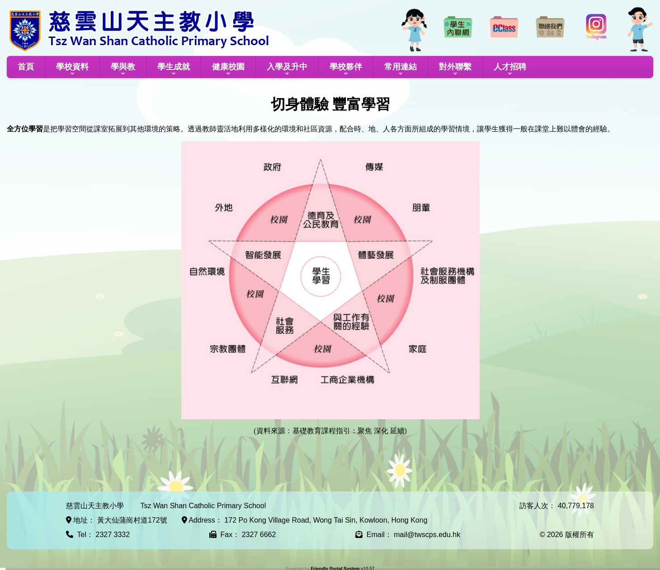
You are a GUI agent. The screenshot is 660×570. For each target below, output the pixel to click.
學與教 (123, 69)
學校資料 (72, 69)
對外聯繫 (455, 69)
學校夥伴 (346, 69)
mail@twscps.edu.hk (427, 534)
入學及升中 (287, 69)
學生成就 (173, 69)
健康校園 (228, 69)
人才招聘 (510, 69)
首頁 (26, 66)
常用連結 (400, 69)
